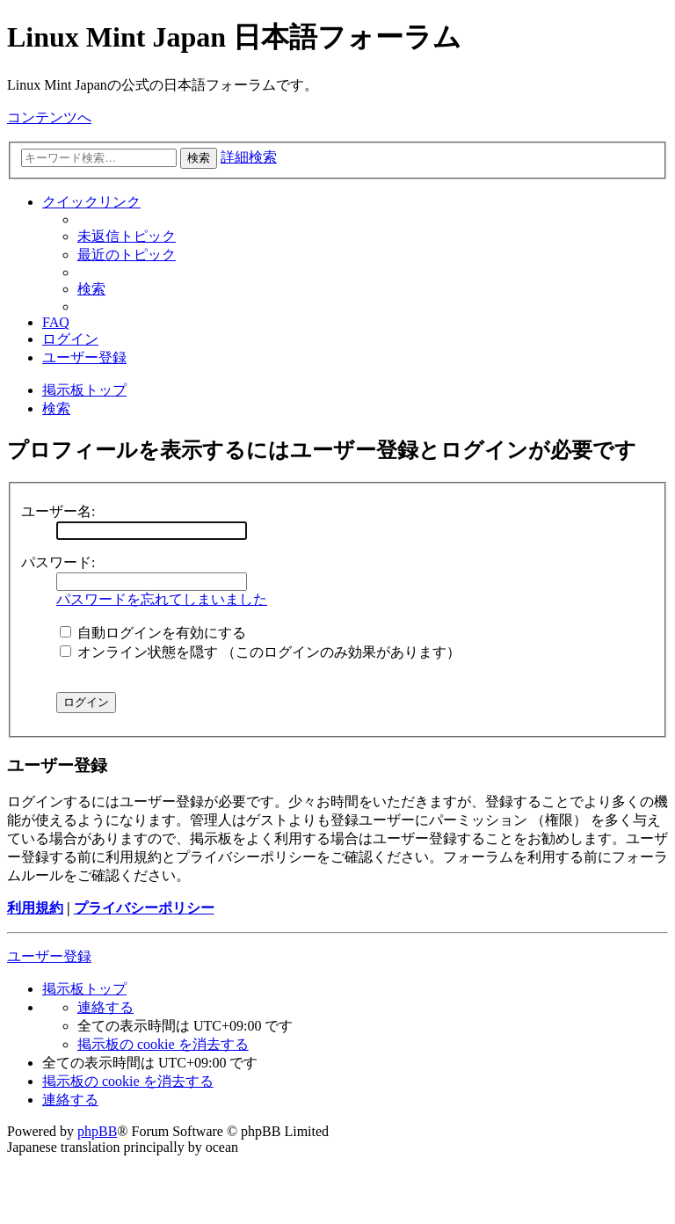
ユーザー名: (58, 511)
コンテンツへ (49, 117)
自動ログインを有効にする (153, 632)
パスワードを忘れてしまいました (161, 599)
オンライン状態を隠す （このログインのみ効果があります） (260, 652)
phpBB (97, 1131)
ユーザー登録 (49, 956)
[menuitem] (126, 236)
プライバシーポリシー (144, 907)
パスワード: (58, 562)
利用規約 (35, 907)
